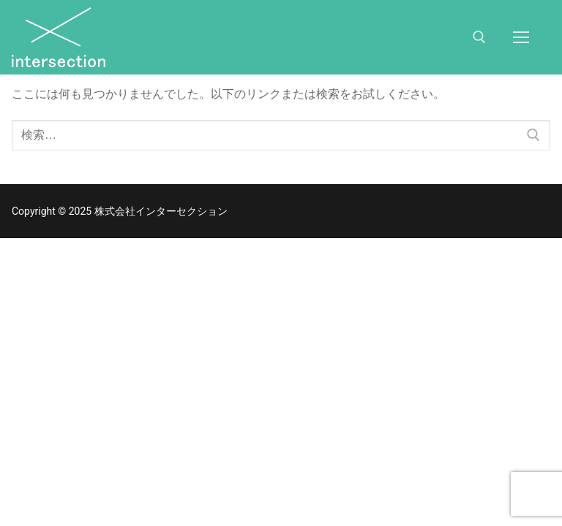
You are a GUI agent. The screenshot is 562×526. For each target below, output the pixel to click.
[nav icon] (521, 37)
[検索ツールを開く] (479, 37)
